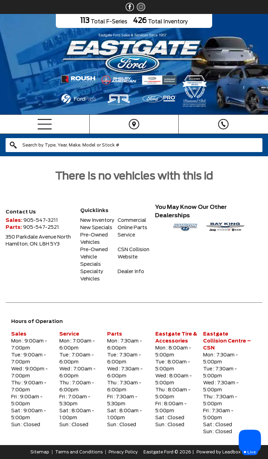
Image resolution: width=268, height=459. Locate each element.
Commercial (132, 220)
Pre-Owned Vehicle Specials (94, 257)
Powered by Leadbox (218, 452)
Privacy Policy (123, 452)
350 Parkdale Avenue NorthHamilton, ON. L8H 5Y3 (38, 241)
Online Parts (132, 227)
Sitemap (39, 452)
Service (126, 235)
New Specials (96, 227)
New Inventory (97, 220)
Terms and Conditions (79, 452)
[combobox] (134, 145)
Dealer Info (131, 271)
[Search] (134, 145)
